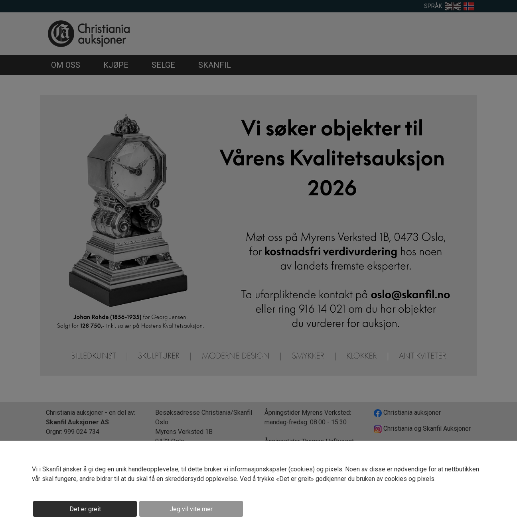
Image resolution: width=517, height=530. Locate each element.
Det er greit (85, 509)
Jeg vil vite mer (191, 509)
